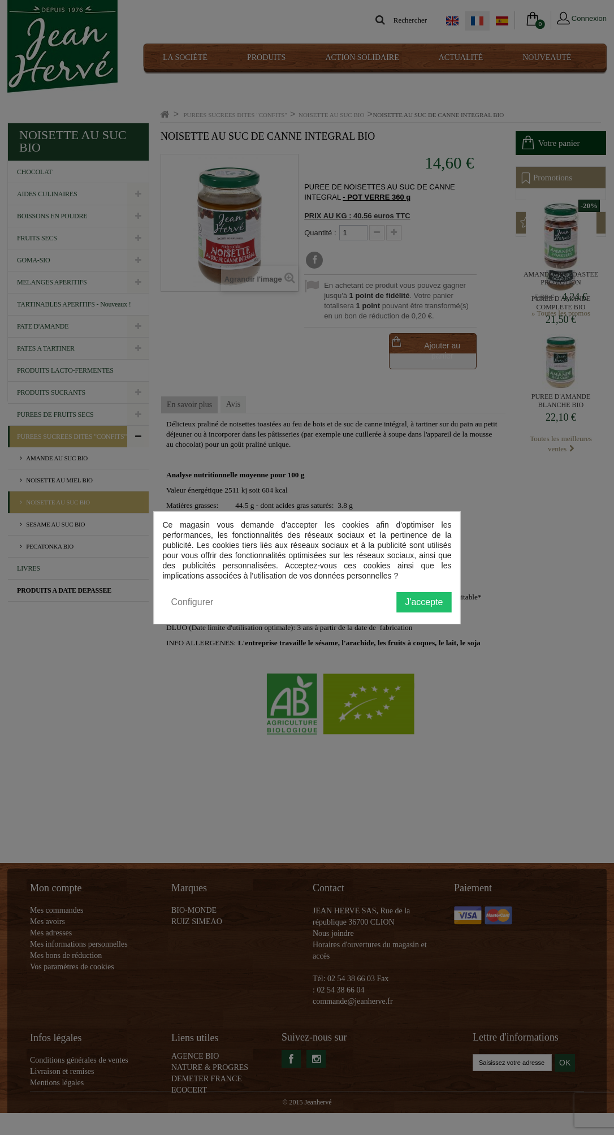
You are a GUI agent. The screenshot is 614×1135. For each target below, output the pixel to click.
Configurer (192, 602)
